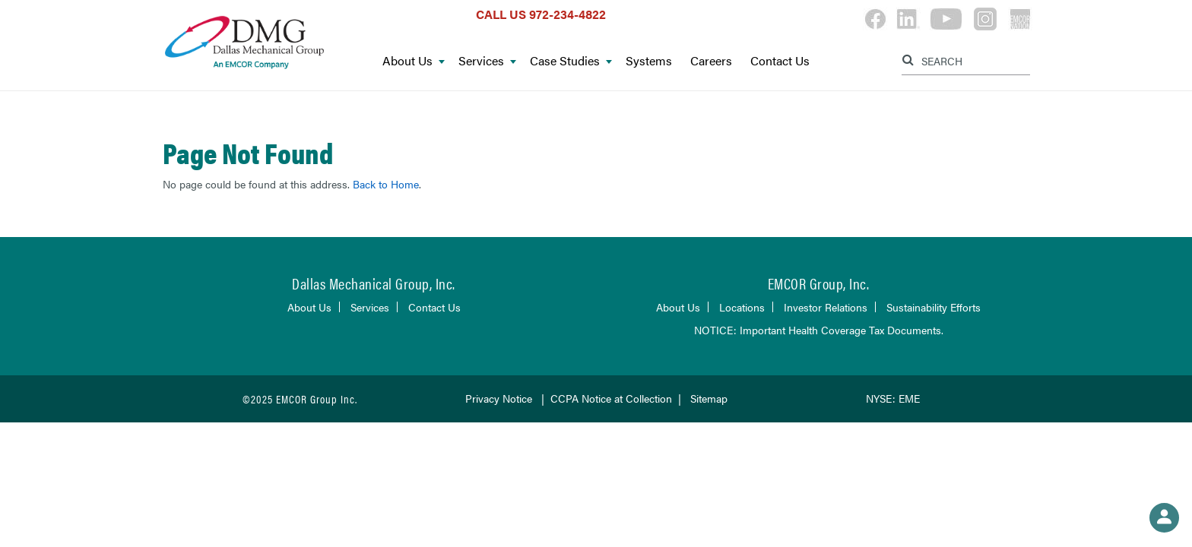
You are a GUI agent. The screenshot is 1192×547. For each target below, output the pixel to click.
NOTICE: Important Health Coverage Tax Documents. (818, 329)
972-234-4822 (567, 14)
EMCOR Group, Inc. (819, 283)
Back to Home (386, 183)
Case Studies (571, 61)
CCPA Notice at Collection (611, 398)
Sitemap (709, 398)
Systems (649, 61)
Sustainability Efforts (933, 307)
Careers (711, 61)
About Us (413, 61)
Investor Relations (825, 307)
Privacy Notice (498, 398)
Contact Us (780, 61)
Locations (742, 307)
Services (487, 61)
